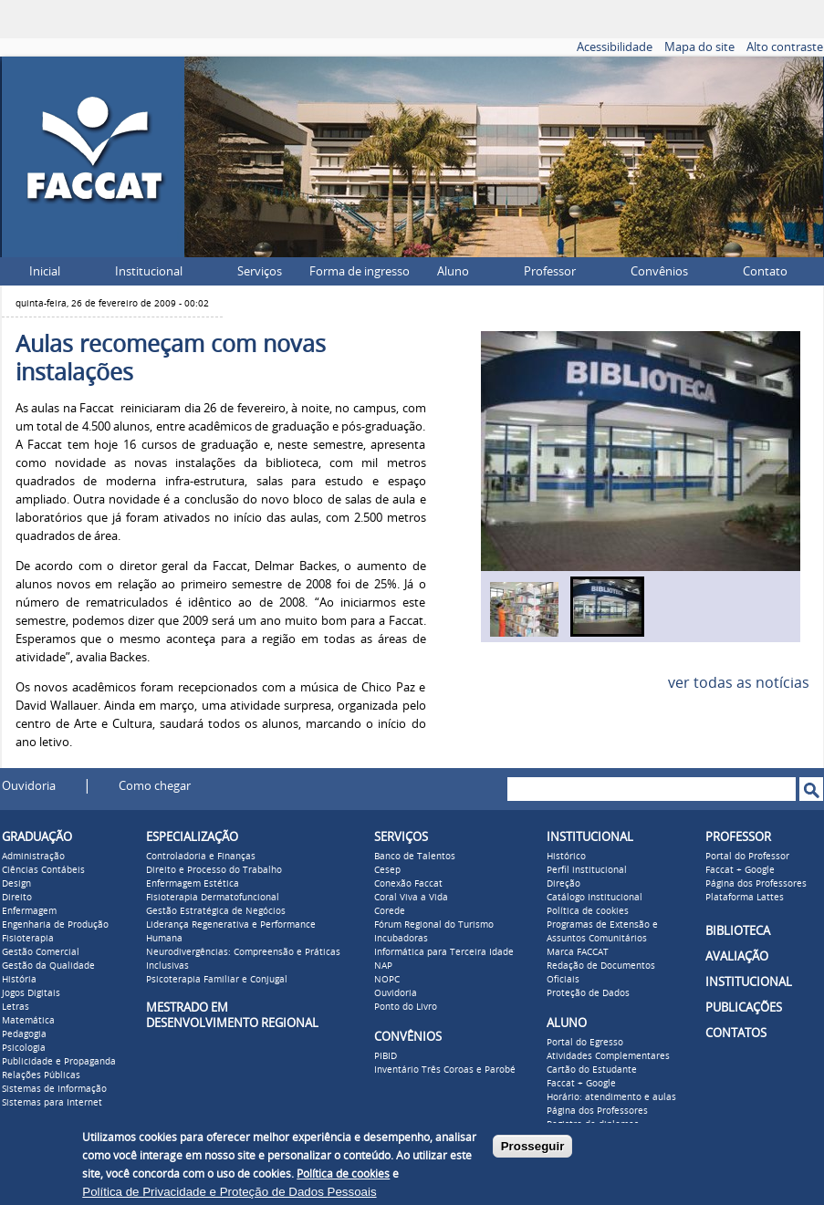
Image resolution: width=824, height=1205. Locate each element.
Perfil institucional (587, 870)
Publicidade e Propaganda (59, 1061)
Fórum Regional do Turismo (434, 924)
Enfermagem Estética (192, 883)
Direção (563, 883)
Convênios (659, 271)
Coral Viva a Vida (411, 897)
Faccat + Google (581, 1083)
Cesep (387, 870)
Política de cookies (588, 911)
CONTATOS (736, 1033)
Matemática (28, 1020)
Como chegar (155, 786)
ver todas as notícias (738, 682)
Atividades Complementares (608, 1056)
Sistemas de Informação (54, 1089)
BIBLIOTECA (737, 931)
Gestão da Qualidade (48, 966)
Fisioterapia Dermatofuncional (212, 897)
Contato (765, 271)
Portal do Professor (747, 856)
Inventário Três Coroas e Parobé (445, 1070)
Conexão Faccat (408, 883)
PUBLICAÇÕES (743, 1007)
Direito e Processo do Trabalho (214, 870)
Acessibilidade (614, 47)
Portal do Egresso (585, 1042)
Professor (550, 271)
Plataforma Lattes (744, 897)
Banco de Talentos (414, 856)
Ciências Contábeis (43, 870)
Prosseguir (533, 1146)
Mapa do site (699, 47)
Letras (15, 1007)
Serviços (259, 271)
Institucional (149, 271)
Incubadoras (401, 938)
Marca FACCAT (578, 952)
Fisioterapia (28, 938)
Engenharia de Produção (55, 924)
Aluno (453, 271)
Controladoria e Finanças (201, 856)
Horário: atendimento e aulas (611, 1097)
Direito (17, 897)
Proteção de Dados (588, 993)
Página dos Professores (597, 1111)
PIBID (385, 1056)
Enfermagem (29, 911)
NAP (383, 966)
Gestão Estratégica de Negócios (216, 911)
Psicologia (24, 1048)
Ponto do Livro (405, 1007)
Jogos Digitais (31, 993)
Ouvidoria (29, 786)
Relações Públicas (41, 1075)
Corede (389, 911)
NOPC (387, 979)
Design (16, 883)
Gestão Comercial (40, 952)
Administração (33, 856)
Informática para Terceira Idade (444, 952)
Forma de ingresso (359, 271)
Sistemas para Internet (52, 1102)
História (19, 979)
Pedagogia (24, 1034)
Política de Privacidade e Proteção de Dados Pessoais (229, 1192)
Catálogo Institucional (594, 897)
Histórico (566, 856)
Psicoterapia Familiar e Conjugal (216, 979)
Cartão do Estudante (592, 1070)
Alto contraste (784, 47)
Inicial (44, 271)
